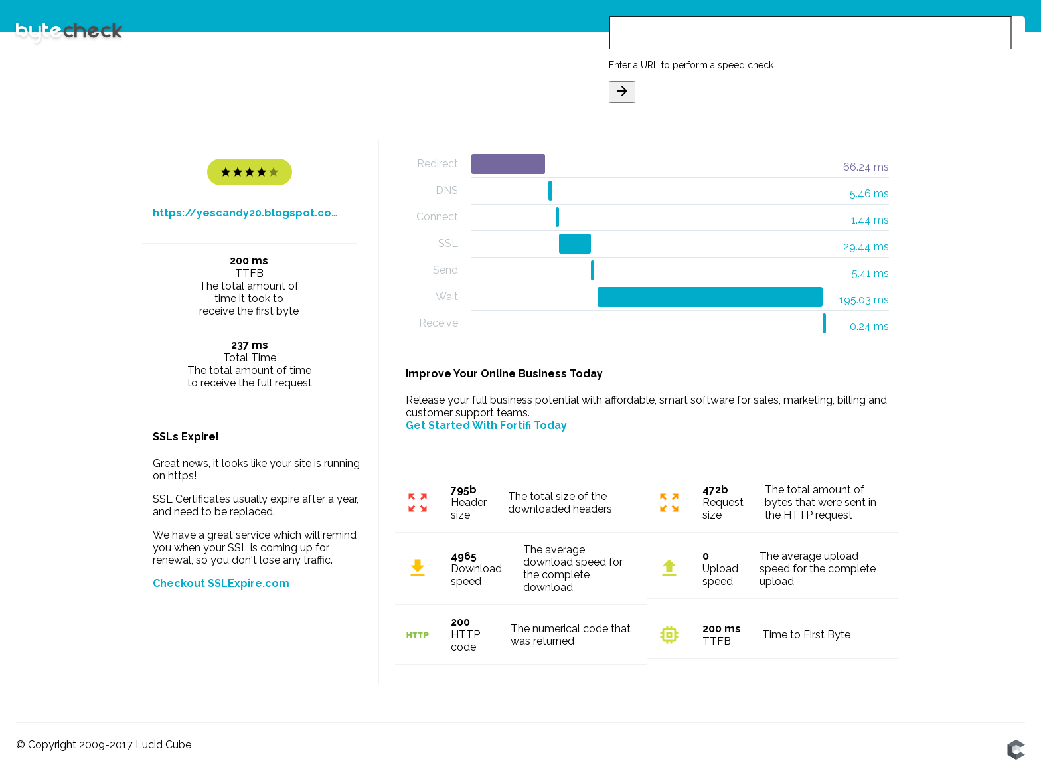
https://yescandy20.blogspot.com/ (250, 213)
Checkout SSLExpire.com (221, 583)
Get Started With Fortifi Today (486, 425)
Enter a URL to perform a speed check (691, 65)
